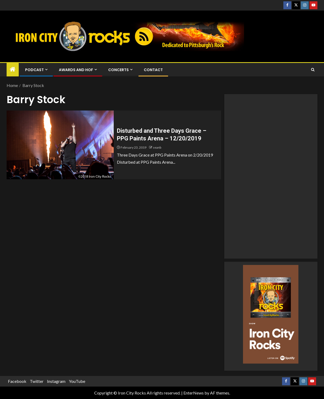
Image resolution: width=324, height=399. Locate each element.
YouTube (77, 381)
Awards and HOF (76, 69)
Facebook (17, 381)
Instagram (56, 381)
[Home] (13, 69)
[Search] (312, 70)
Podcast (34, 69)
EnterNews (193, 392)
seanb (157, 147)
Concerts (118, 69)
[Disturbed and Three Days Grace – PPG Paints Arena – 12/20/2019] (60, 145)
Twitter (37, 381)
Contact (153, 69)
